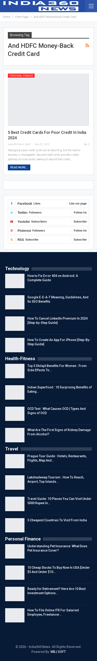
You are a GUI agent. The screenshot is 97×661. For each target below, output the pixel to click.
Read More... (19, 167)
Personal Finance (21, 75)
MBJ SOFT (58, 652)
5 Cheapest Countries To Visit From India (57, 520)
